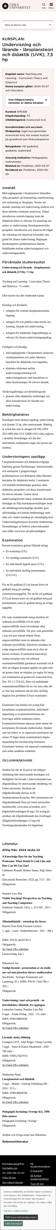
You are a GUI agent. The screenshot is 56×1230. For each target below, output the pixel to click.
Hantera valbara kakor (16, 1210)
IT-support (36, 1170)
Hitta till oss (9, 1177)
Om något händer (12, 1182)
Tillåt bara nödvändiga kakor (21, 1217)
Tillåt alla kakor (13, 1223)
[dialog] (28, 1208)
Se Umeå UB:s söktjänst (15, 949)
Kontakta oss (9, 1168)
